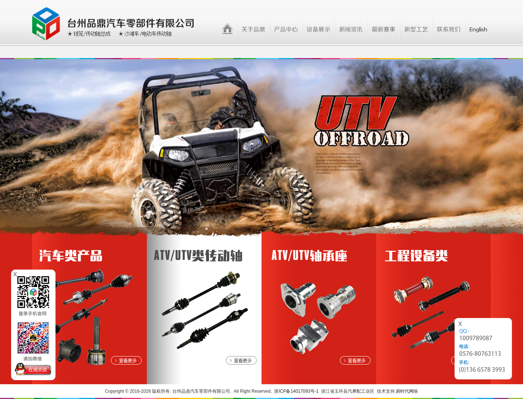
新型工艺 (416, 30)
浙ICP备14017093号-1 (296, 391)
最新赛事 (383, 30)
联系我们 (448, 30)
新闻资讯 (351, 30)
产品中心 (286, 30)
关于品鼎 (253, 30)
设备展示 (318, 30)
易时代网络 (407, 391)
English (478, 30)
